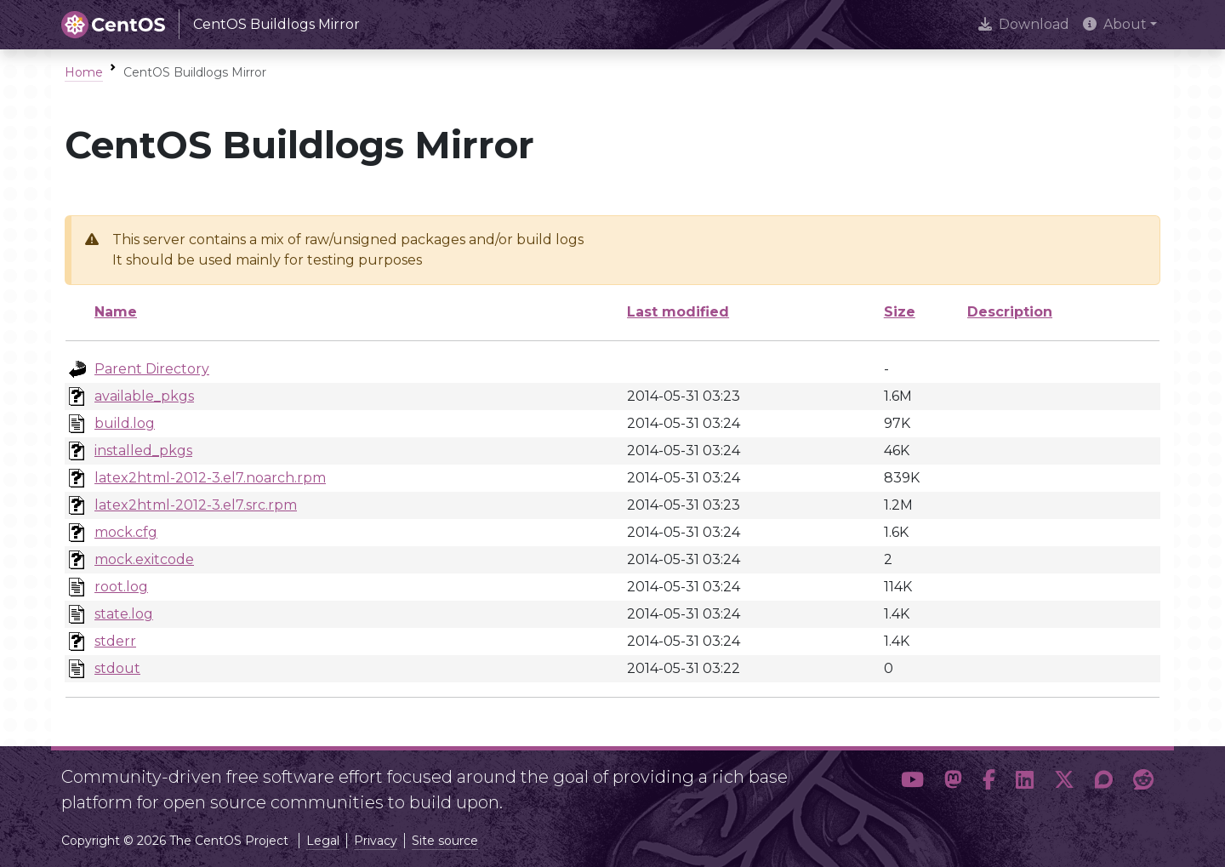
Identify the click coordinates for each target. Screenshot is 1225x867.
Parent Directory (151, 369)
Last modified (678, 312)
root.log (121, 587)
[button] (912, 782)
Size (899, 312)
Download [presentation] (1023, 24)
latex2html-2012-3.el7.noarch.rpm (210, 478)
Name (115, 312)
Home (84, 72)
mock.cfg (125, 532)
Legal (322, 840)
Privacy (375, 840)
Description (1009, 312)
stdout (117, 668)
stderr (115, 641)
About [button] (1115, 24)
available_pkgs (144, 396)
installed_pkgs (143, 450)
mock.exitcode (144, 559)
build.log (124, 423)
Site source (445, 840)
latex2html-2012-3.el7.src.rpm (195, 505)
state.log (123, 614)
